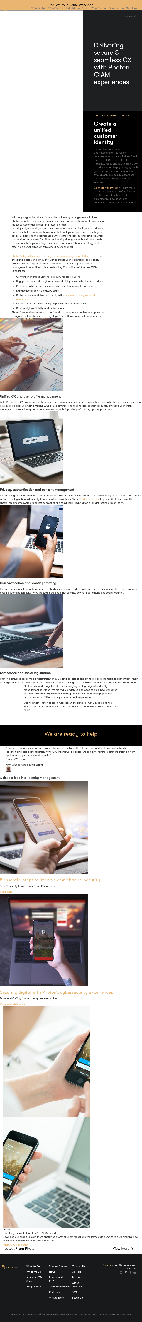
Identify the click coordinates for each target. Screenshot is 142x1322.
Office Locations (77, 1284)
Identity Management (106, 116)
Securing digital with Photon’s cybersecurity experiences (56, 992)
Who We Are (38, 8)
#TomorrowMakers (59, 1286)
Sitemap (127, 1314)
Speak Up (77, 1297)
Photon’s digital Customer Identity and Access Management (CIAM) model (55, 256)
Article (124, 116)
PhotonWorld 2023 (56, 1279)
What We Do (55, 8)
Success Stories (58, 1266)
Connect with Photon (106, 187)
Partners (77, 1277)
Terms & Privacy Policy (87, 1314)
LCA (122, 1314)
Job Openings (129, 8)
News (52, 1271)
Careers (113, 8)
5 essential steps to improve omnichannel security (50, 880)
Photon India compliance (108, 1314)
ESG (74, 1292)
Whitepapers (56, 1297)
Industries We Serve (77, 8)
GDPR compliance (89, 499)
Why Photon (98, 8)
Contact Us (78, 1266)
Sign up (107, 1265)
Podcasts (54, 1292)
